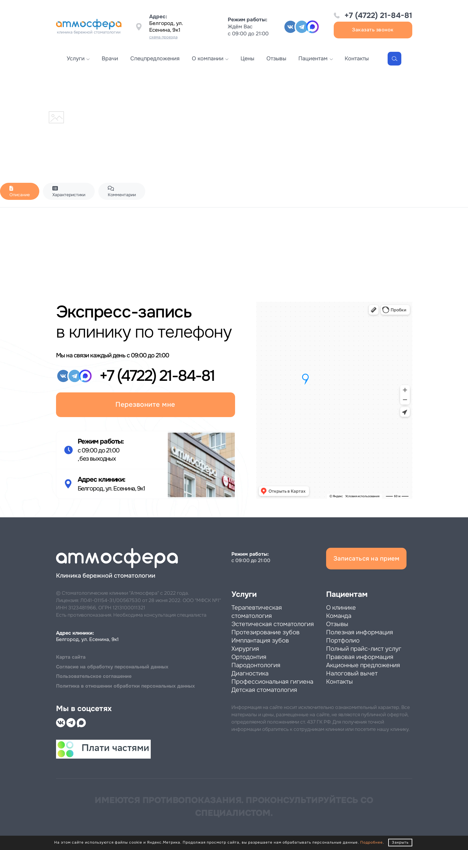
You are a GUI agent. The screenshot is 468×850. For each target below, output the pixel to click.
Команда (338, 616)
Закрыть (400, 842)
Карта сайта (71, 657)
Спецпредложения (155, 58)
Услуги (76, 58)
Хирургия (245, 649)
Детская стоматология (264, 690)
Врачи (110, 58)
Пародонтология (255, 665)
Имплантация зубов (260, 640)
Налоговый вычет (352, 673)
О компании (207, 58)
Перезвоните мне (145, 404)
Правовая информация (359, 657)
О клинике (341, 607)
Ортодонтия (248, 657)
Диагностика (250, 673)
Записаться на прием (366, 558)
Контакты (357, 58)
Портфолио (343, 640)
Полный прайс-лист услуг (363, 649)
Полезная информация (359, 632)
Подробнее (371, 842)
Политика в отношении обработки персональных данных (125, 686)
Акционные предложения (363, 665)
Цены (247, 58)
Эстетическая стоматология (272, 624)
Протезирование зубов (265, 632)
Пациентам (313, 58)
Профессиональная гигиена (272, 681)
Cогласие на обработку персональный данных (112, 667)
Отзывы (276, 58)
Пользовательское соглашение (94, 676)
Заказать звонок (373, 30)
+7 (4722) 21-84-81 (378, 15)
